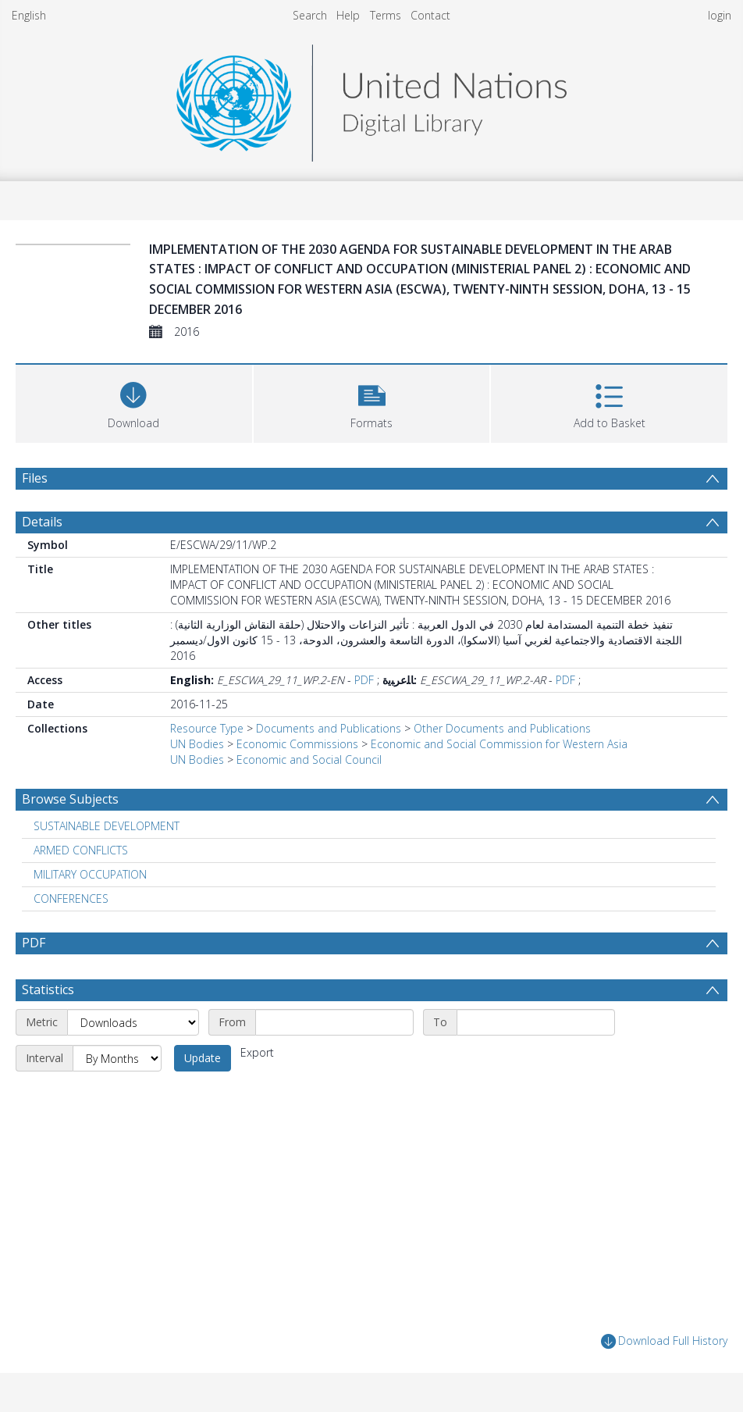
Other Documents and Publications (502, 728)
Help (348, 15)
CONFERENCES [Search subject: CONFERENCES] (71, 898)
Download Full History (664, 1341)
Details (42, 521)
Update (202, 1057)
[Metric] (133, 1022)
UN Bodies (197, 743)
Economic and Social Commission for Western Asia (499, 743)
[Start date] (334, 1022)
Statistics (48, 989)
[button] (372, 402)
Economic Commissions (297, 743)
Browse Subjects (70, 799)
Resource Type (207, 728)
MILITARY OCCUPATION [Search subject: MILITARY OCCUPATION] (90, 874)
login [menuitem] (719, 15)
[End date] (536, 1022)
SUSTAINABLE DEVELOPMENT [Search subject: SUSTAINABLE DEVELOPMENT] (107, 825)
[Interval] (117, 1058)
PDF (364, 679)
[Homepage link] (371, 98)
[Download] (134, 402)
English (29, 15)
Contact (430, 15)
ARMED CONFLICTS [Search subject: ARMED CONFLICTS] (81, 850)
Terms (385, 15)
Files (35, 478)
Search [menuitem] (310, 15)
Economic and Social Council (309, 759)
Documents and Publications (328, 728)
